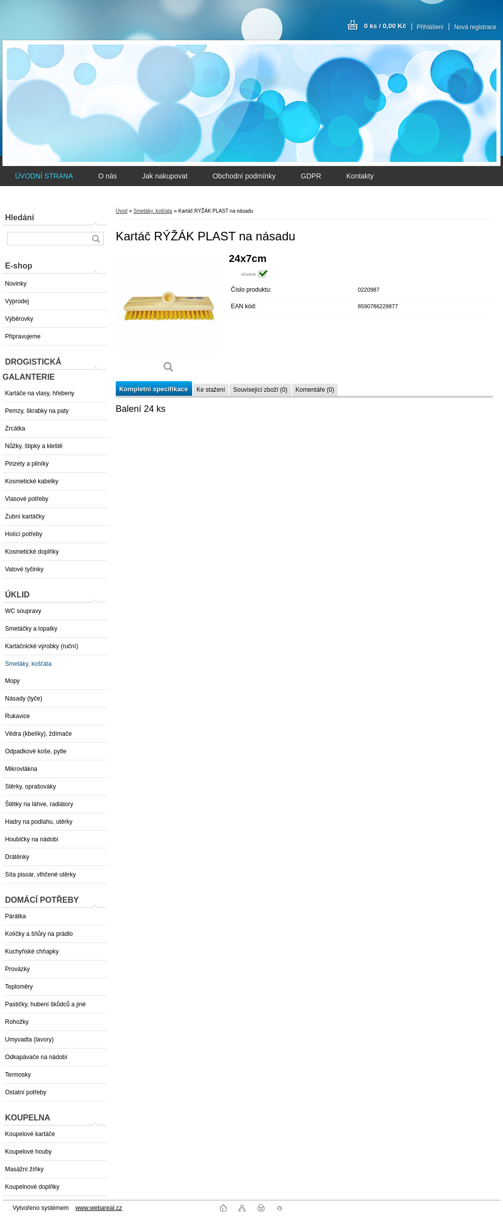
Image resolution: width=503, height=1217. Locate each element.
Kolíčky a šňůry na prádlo (39, 933)
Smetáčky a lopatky (31, 628)
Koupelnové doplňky (32, 1186)
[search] (96, 238)
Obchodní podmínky (244, 176)
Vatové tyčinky (24, 569)
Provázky (17, 969)
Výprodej (17, 301)
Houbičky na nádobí (31, 839)
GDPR (311, 176)
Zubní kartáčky (25, 516)
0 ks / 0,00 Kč (385, 26)
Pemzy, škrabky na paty (37, 410)
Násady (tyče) (23, 698)
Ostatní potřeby (25, 1092)
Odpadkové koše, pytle (35, 751)
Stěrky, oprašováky (30, 786)
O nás (107, 176)
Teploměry (19, 986)
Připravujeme (23, 336)
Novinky (16, 283)
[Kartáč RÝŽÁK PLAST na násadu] (168, 316)
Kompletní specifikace (153, 389)
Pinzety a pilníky (27, 463)
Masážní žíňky (24, 1169)
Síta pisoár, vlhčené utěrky (40, 874)
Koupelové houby (28, 1151)
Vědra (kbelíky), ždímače (38, 733)
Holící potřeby (23, 534)
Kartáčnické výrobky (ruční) (41, 646)
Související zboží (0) (260, 389)
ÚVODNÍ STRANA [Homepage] (44, 176)
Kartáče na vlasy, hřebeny (39, 393)
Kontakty (360, 176)
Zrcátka (15, 428)
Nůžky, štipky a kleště (33, 446)
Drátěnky (17, 856)
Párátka (15, 916)
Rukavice (17, 716)
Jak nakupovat (164, 176)
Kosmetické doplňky (32, 551)
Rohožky (17, 1021)
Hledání (19, 217)
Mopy (12, 680)
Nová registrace (475, 27)
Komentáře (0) (315, 389)
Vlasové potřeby (26, 498)
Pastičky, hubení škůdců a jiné (45, 1004)
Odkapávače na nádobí (36, 1057)
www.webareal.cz (98, 1207)
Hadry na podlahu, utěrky (38, 821)
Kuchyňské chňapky (32, 951)
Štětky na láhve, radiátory (39, 804)
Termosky (18, 1074)
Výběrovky (19, 318)
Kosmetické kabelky (31, 481)
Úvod (121, 211)
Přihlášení (430, 27)
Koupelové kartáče (30, 1134)
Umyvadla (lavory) (29, 1039)
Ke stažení (211, 389)
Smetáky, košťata (28, 663)
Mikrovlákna (21, 768)
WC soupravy (23, 611)
